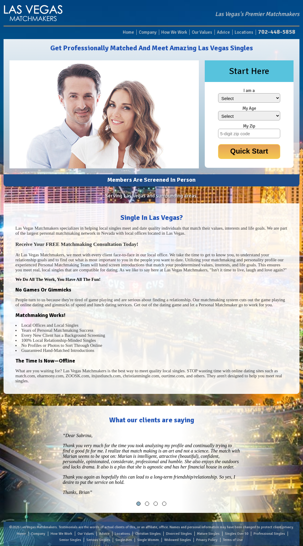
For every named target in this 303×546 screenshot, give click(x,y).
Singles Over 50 (236, 533)
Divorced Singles (179, 533)
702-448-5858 (276, 32)
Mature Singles (208, 533)
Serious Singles (98, 540)
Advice (223, 32)
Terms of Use (233, 540)
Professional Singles (269, 533)
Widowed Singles (177, 540)
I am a (249, 90)
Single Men (123, 540)
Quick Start (249, 151)
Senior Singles (70, 540)
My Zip (249, 126)
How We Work (174, 32)
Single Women (148, 540)
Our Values (202, 32)
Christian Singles (148, 533)
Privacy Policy (206, 540)
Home (128, 32)
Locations (244, 32)
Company (148, 32)
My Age (249, 108)
